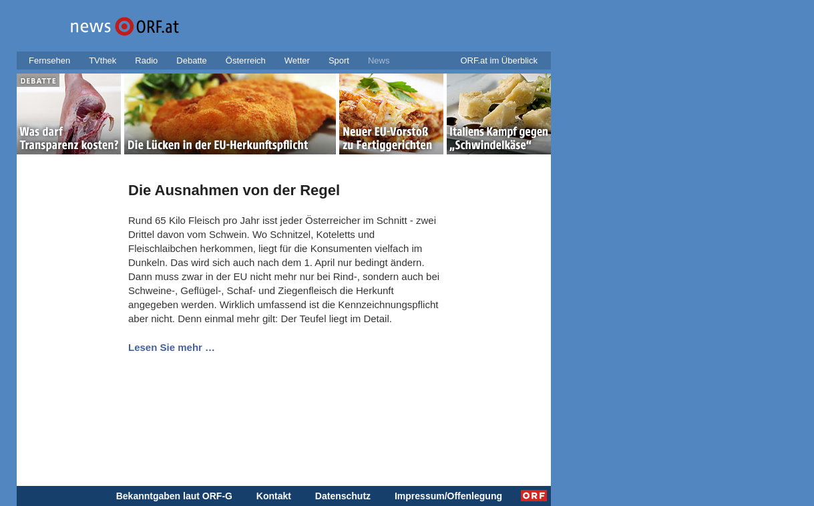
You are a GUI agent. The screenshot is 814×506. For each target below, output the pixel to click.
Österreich (246, 60)
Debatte (191, 60)
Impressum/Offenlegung (448, 496)
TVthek (102, 60)
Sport (339, 60)
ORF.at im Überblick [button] (499, 60)
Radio (146, 60)
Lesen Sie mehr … (171, 347)
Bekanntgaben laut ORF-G (174, 496)
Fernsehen (49, 60)
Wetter (297, 60)
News (379, 60)
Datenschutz (343, 496)
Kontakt (273, 496)
